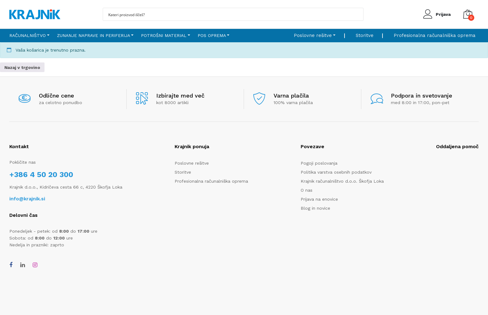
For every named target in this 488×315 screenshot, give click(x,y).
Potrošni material (163, 35)
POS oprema (212, 35)
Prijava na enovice (319, 199)
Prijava (443, 14)
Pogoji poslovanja (319, 163)
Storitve (364, 35)
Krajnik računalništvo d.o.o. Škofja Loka (342, 181)
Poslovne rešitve (313, 35)
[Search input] (229, 14)
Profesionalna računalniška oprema (435, 35)
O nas (306, 190)
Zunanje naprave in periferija (93, 35)
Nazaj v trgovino (22, 67)
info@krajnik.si (27, 199)
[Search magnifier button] (357, 14)
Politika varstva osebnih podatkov (336, 172)
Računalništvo (27, 35)
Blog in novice (315, 208)
